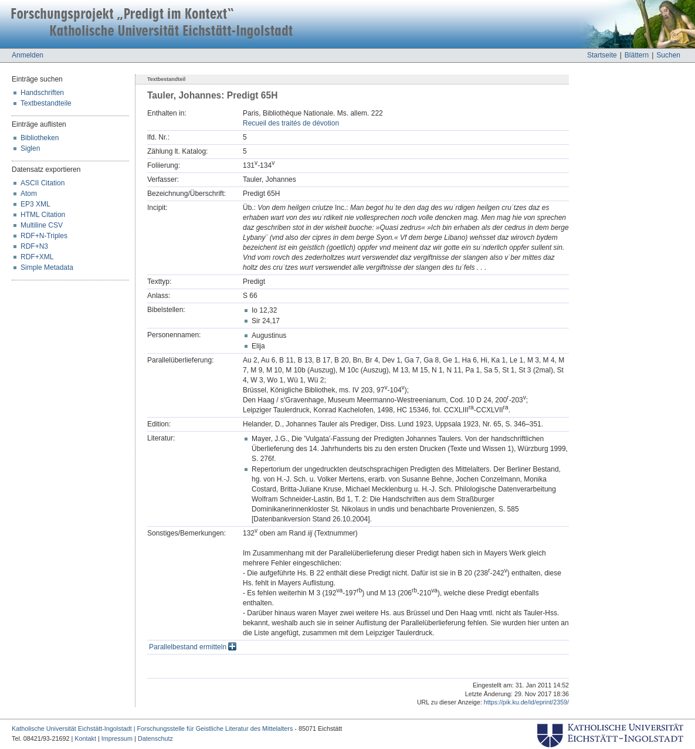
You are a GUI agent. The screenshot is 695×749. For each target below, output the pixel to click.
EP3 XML (35, 204)
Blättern (637, 55)
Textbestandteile (46, 103)
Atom (29, 193)
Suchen (668, 55)
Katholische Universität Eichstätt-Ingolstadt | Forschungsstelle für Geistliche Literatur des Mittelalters (152, 728)
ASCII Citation (43, 183)
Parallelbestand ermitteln (192, 647)
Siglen (30, 148)
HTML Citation (43, 215)
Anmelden (27, 55)
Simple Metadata (47, 267)
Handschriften (42, 93)
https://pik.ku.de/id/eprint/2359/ (526, 702)
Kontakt (85, 738)
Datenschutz (155, 738)
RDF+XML (37, 257)
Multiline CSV (42, 225)
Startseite (602, 55)
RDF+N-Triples (44, 236)
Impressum (117, 738)
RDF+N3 (34, 246)
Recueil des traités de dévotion (291, 123)
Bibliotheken (40, 138)
